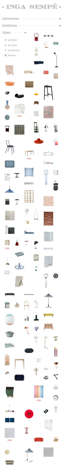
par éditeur (12, 40)
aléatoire (12, 55)
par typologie (13, 50)
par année (12, 45)
